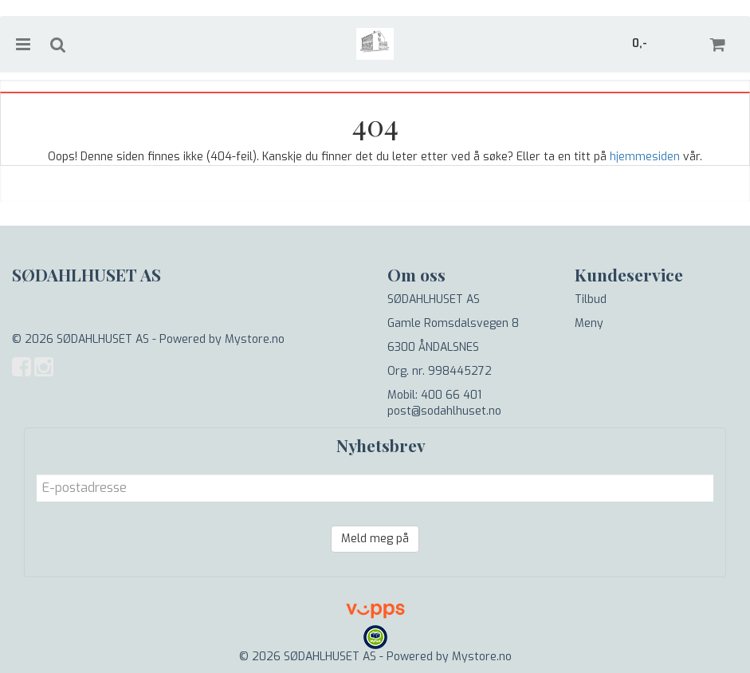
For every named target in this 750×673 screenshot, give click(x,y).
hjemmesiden (645, 156)
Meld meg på (375, 538)
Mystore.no (255, 339)
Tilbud (591, 299)
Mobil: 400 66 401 (434, 395)
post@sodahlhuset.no (444, 411)
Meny (589, 323)
